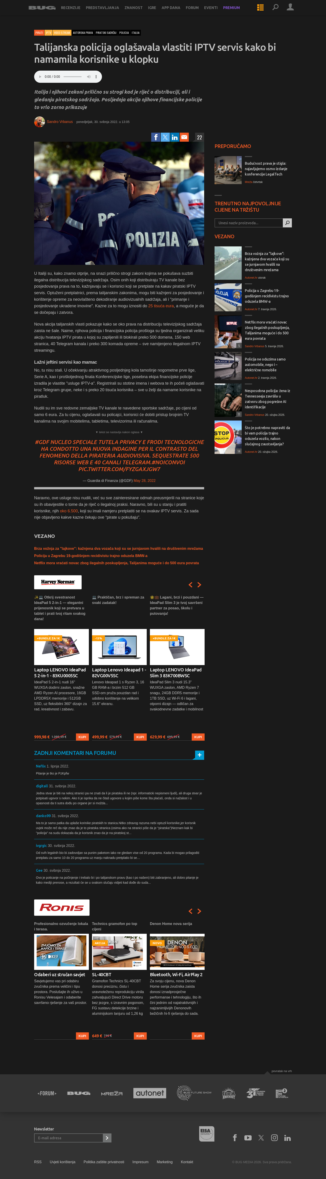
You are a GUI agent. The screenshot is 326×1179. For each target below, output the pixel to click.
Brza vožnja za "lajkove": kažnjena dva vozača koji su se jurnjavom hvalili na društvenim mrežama (118, 548)
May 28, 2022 (145, 481)
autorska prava (83, 33)
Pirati (39, 33)
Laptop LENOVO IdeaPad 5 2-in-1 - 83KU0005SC (60, 672)
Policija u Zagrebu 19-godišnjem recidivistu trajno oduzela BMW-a (90, 556)
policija (124, 33)
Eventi (216, 12)
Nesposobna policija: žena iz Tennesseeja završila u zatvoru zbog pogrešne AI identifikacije (267, 399)
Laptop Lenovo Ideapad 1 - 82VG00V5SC (119, 672)
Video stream (62, 33)
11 (238, 414)
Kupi (82, 737)
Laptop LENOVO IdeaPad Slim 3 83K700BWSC (176, 672)
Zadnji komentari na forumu (75, 753)
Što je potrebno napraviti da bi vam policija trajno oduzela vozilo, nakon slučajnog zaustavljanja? (267, 436)
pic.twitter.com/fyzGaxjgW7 (119, 469)
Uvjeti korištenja (62, 1162)
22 (199, 137)
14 (238, 451)
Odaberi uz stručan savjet (59, 974)
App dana (176, 12)
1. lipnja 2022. (58, 766)
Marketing (164, 1162)
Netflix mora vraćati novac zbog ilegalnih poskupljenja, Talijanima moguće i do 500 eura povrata (116, 563)
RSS (38, 1162)
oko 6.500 (69, 511)
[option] (61, 667)
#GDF (42, 442)
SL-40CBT (101, 974)
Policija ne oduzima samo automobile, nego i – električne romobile (265, 364)
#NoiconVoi (168, 462)
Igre (158, 12)
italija (135, 33)
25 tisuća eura (161, 306)
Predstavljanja (108, 12)
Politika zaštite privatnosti (104, 1162)
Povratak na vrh (282, 1071)
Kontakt (187, 1162)
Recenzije (76, 12)
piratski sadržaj (106, 33)
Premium (237, 12)
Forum (197, 12)
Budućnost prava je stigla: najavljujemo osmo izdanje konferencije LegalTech (266, 168)
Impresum (140, 1162)
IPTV (48, 33)
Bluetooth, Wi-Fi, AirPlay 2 (176, 974)
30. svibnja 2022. (61, 846)
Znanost (139, 12)
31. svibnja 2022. (62, 786)
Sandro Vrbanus (60, 122)
